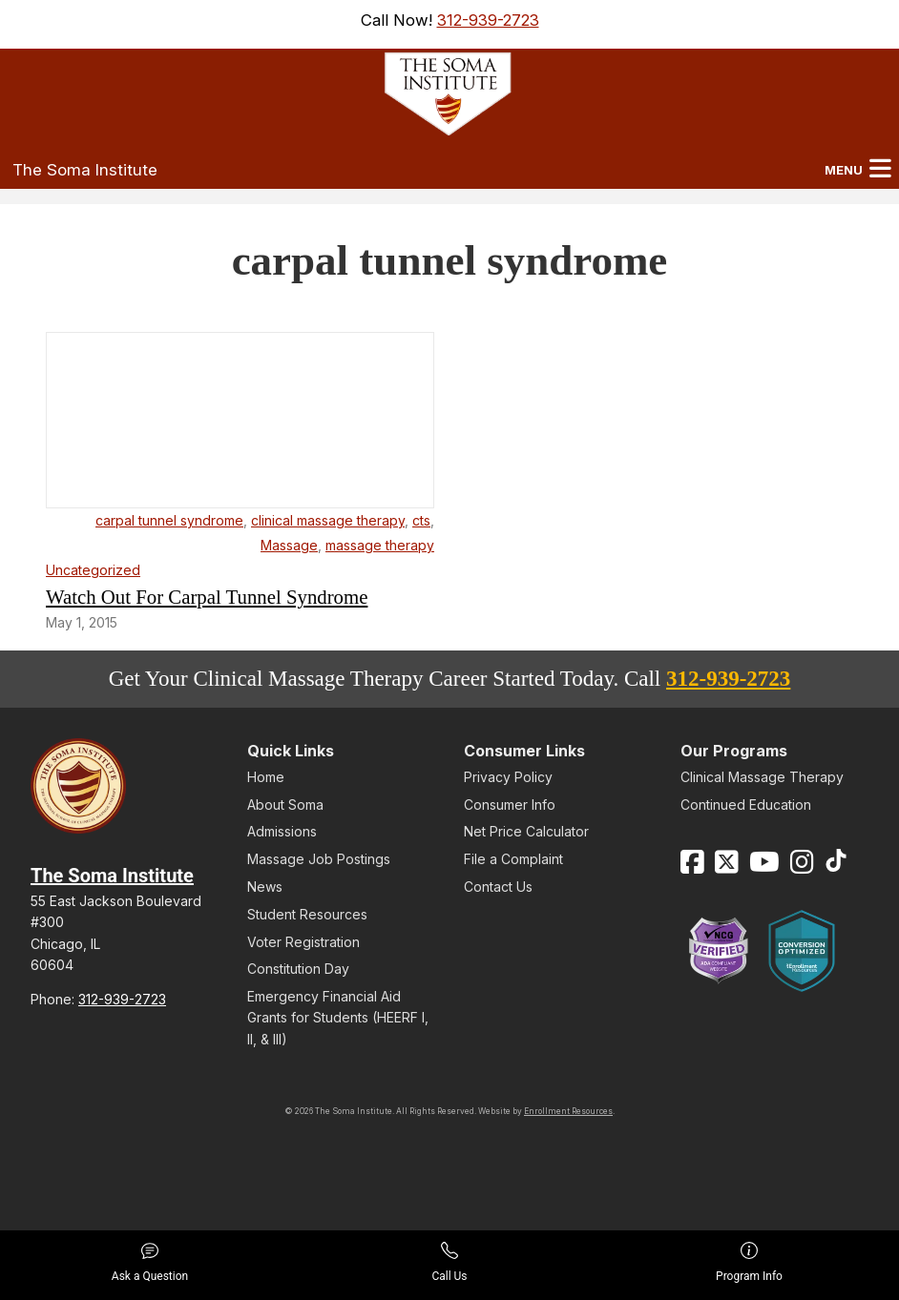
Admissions (282, 831)
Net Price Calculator (526, 831)
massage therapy (379, 545)
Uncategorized (93, 570)
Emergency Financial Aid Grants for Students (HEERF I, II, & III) (338, 1017)
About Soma (285, 804)
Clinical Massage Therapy (762, 777)
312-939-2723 (488, 20)
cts (421, 520)
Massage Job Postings (318, 859)
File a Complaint (513, 859)
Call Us (449, 1262)
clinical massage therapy (328, 520)
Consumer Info (509, 804)
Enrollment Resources (568, 1111)
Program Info (749, 1262)
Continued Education (745, 804)
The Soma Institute (84, 169)
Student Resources (307, 914)
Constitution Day (298, 968)
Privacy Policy (508, 777)
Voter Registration (303, 942)
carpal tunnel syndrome (169, 520)
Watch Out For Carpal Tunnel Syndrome (206, 597)
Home (265, 777)
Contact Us (498, 886)
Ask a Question (150, 1262)
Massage (289, 545)
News (264, 886)
